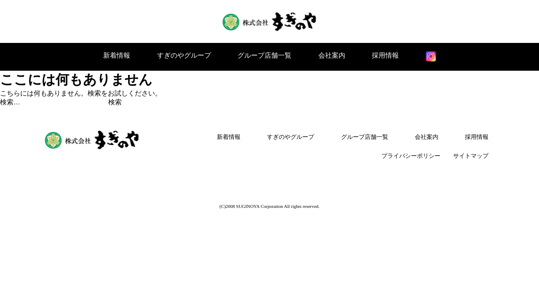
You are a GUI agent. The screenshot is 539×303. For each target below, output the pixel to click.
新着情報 (116, 55)
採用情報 (385, 55)
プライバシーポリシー (411, 155)
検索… (10, 102)
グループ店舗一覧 (264, 55)
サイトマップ (470, 155)
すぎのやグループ (184, 55)
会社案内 (331, 55)
